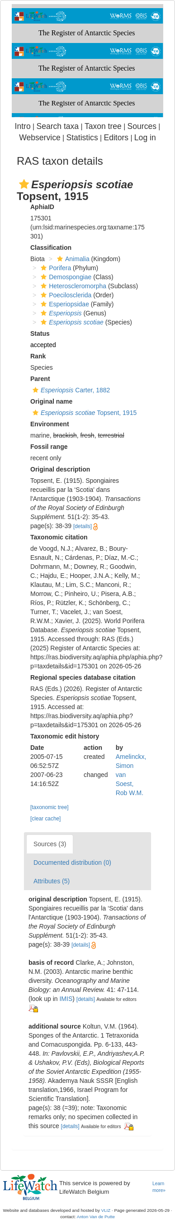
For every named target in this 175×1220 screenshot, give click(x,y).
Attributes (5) (51, 881)
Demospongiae (64, 277)
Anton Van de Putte (96, 1216)
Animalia (72, 258)
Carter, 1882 (70, 390)
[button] (24, 184)
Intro (23, 126)
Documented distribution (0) (72, 862)
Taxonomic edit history (64, 736)
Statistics (82, 137)
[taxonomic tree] (49, 807)
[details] (82, 526)
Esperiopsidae (63, 304)
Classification (50, 247)
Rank (38, 356)
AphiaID (42, 206)
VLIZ (106, 1210)
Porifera (54, 268)
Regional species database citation (83, 677)
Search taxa (57, 126)
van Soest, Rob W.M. (129, 783)
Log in (145, 137)
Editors (116, 137)
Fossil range (48, 446)
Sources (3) (49, 844)
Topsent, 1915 (83, 412)
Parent (40, 378)
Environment (49, 424)
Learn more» (159, 1187)
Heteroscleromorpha (72, 286)
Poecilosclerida (64, 295)
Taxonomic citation (59, 537)
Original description (60, 469)
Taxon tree (103, 126)
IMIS (65, 998)
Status (40, 333)
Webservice (39, 137)
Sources (142, 126)
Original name (51, 401)
